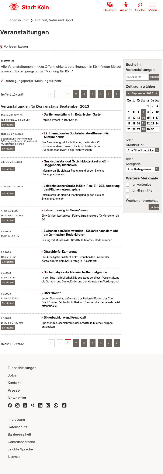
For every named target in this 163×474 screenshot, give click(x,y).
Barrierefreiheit (19, 434)
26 (133, 129)
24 (157, 123)
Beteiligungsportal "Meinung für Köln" (33, 81)
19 (133, 123)
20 (138, 123)
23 (152, 123)
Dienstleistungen (22, 367)
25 (128, 129)
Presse (14, 390)
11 (128, 118)
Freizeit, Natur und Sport (54, 20)
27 (138, 129)
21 (143, 123)
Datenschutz (17, 427)
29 (148, 129)
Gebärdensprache (21, 442)
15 (148, 118)
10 (157, 112)
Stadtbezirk (142, 142)
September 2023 (142, 93)
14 (143, 118)
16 (152, 118)
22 (148, 123)
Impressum (16, 419)
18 (128, 123)
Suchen (154, 77)
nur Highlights (141, 190)
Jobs (12, 375)
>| (117, 94)
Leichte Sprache (20, 449)
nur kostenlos (141, 184)
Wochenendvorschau (142, 200)
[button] (152, 7)
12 (133, 118)
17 (157, 118)
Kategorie (142, 161)
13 (138, 118)
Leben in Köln (18, 20)
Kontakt (14, 382)
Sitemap (14, 456)
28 (143, 129)
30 (152, 129)
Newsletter (17, 397)
